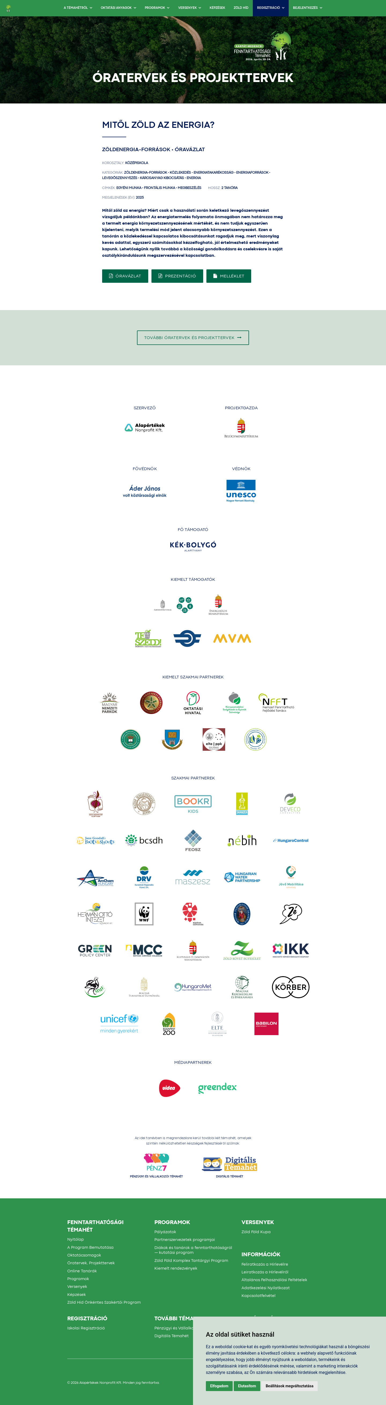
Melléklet (228, 276)
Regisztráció (270, 8)
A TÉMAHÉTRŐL (78, 8)
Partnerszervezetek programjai (184, 1240)
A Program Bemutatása (90, 1247)
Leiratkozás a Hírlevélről (265, 1272)
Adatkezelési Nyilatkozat (266, 1288)
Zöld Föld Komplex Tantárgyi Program (191, 1260)
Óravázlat (125, 276)
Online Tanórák (82, 1271)
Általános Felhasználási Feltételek (274, 1280)
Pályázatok (165, 1232)
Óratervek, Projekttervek (91, 1263)
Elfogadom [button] (219, 1386)
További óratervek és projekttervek (193, 337)
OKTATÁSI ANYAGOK (118, 8)
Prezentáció (177, 276)
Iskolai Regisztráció (86, 1328)
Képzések (217, 8)
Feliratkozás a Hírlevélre (265, 1264)
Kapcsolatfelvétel (259, 1296)
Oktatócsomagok (84, 1255)
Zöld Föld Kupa (256, 1232)
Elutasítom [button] (247, 1386)
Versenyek (189, 8)
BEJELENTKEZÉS (307, 8)
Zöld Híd (241, 8)
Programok (157, 8)
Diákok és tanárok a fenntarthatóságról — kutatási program (193, 1250)
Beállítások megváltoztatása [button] (289, 1386)
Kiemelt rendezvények (175, 1268)
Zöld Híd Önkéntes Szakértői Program (104, 1302)
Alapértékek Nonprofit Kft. (100, 1382)
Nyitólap (75, 1239)
